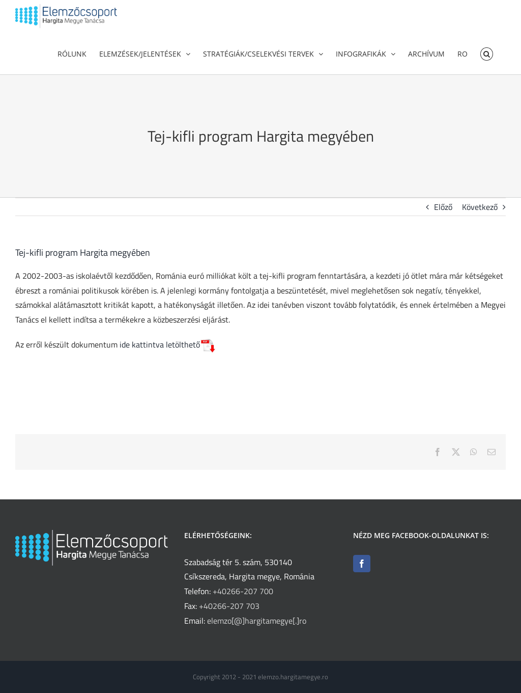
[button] (486, 53)
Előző (443, 222)
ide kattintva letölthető (167, 360)
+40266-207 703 (229, 606)
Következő (480, 222)
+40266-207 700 (243, 591)
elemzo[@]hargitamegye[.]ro (256, 621)
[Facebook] (361, 563)
